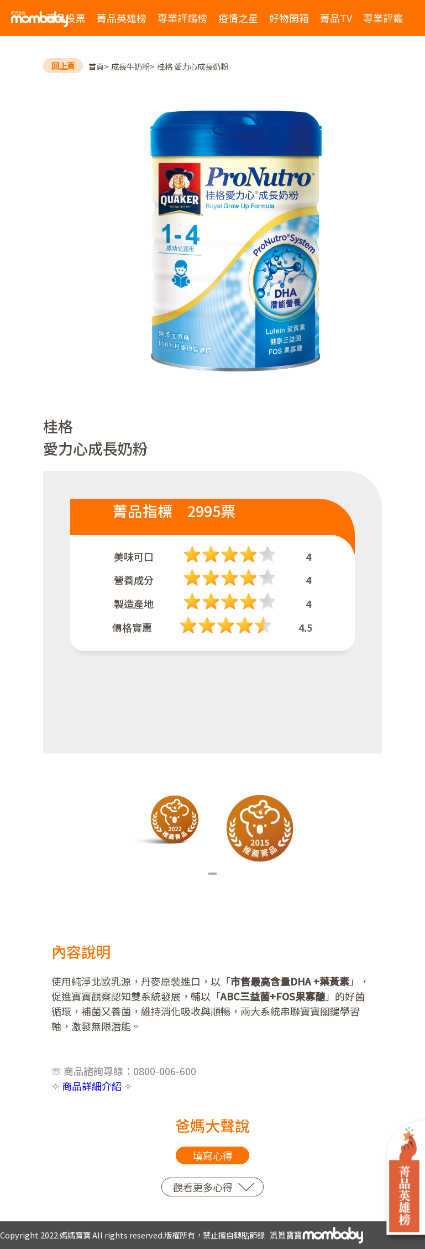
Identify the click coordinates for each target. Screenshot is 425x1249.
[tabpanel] (165, 820)
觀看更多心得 (203, 1187)
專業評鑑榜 (182, 18)
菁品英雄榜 (121, 18)
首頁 (96, 66)
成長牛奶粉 (130, 66)
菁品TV (336, 18)
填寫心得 (213, 1155)
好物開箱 (289, 18)
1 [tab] (212, 874)
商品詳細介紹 (92, 1085)
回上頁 (63, 65)
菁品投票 (66, 18)
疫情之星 (238, 18)
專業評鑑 (383, 18)
